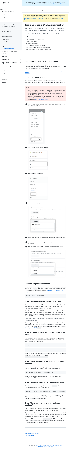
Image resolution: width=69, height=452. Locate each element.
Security (44, 445)
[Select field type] (33, 10)
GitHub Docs (7, 2)
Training (45, 446)
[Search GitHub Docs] (57, 10)
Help (51, 445)
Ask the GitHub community (31, 433)
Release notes (5, 79)
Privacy (40, 445)
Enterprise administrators (8, 11)
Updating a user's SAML (33, 328)
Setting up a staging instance (41, 99)
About (52, 446)
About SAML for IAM (7, 39)
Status (48, 445)
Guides (3, 76)
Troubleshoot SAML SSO (8, 48)
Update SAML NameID (7, 46)
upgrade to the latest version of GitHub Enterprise (34, 18)
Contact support (29, 435)
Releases (4, 82)
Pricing (61, 445)
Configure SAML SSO (7, 43)
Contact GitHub (56, 445)
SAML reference (6, 41)
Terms (37, 445)
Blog (49, 446)
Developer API (40, 446)
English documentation (58, 3)
